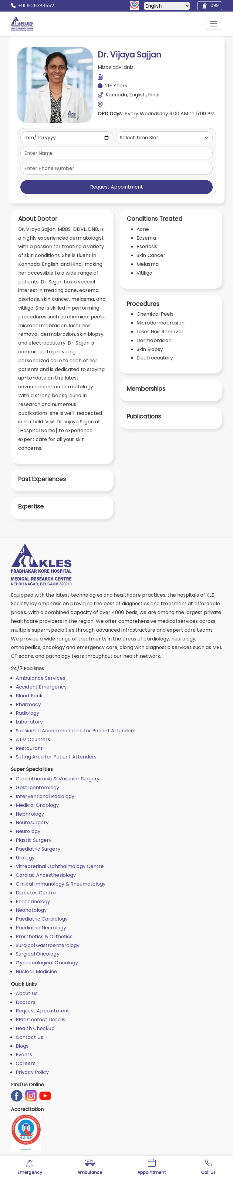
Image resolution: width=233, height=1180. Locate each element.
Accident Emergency (41, 686)
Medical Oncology (37, 805)
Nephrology (30, 813)
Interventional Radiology (45, 796)
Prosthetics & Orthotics (44, 936)
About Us (27, 993)
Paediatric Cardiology (42, 918)
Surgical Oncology (37, 953)
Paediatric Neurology (41, 927)
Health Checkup (35, 1028)
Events (24, 1054)
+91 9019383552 (32, 5)
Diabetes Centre (36, 892)
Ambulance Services (40, 678)
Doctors (25, 1002)
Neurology (28, 831)
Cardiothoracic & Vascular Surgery (58, 778)
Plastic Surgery (34, 840)
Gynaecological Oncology (47, 962)
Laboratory (29, 721)
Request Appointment (116, 186)
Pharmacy (28, 704)
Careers (25, 1063)
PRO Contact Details (40, 1019)
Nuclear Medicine (36, 971)
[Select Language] (167, 6)
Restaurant (29, 748)
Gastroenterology (37, 787)
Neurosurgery (32, 822)
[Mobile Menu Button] (213, 24)
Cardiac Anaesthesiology (46, 875)
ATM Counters (33, 739)
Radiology (27, 713)
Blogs (22, 1046)
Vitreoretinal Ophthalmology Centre (60, 866)
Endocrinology (33, 901)
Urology (25, 857)
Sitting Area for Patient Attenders (56, 756)
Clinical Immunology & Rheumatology (61, 883)
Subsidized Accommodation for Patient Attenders (76, 730)
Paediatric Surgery (38, 848)
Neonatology (31, 910)
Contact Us (29, 1037)
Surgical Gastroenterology (48, 945)
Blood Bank (29, 695)
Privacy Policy (32, 1072)
